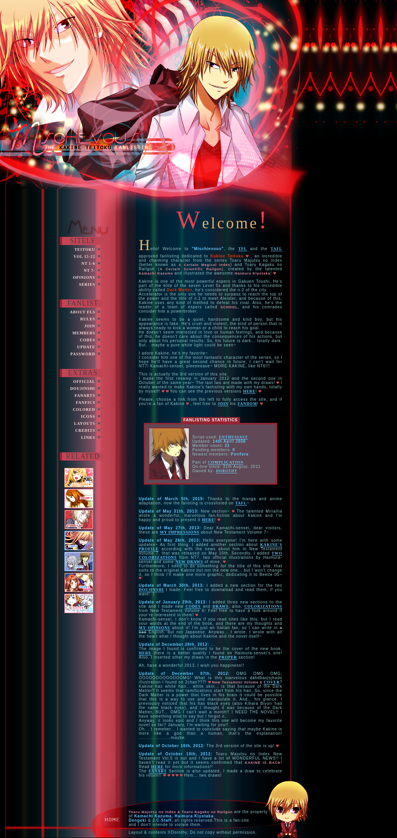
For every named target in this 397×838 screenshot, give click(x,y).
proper (228, 657)
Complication (225, 462)
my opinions (154, 628)
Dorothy (226, 471)
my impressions (179, 532)
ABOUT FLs (82, 312)
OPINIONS (84, 277)
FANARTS (84, 395)
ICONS (88, 416)
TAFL (276, 249)
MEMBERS (83, 333)
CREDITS (85, 430)
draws (220, 606)
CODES (87, 340)
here (249, 391)
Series (87, 284)
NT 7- (89, 270)
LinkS (88, 437)
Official (84, 381)
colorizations (263, 606)
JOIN (90, 326)
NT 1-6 (88, 263)
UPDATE (86, 347)
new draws (189, 562)
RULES (87, 319)
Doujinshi (82, 388)
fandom (247, 404)
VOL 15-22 (84, 256)
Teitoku (84, 249)
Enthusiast (233, 437)
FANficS (85, 402)
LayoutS (84, 423)
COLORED (84, 409)
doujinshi (151, 590)
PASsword (83, 354)
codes (192, 606)
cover (272, 682)
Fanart (158, 771)
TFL (242, 249)
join (223, 404)
